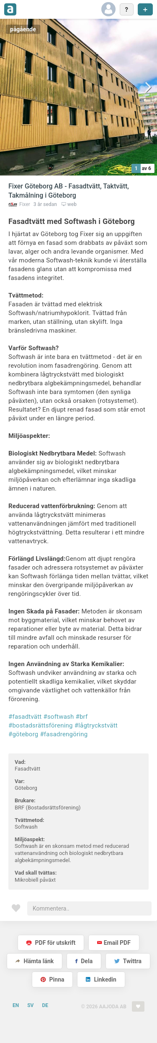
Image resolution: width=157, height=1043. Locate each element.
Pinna (52, 979)
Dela (84, 961)
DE (45, 1005)
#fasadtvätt (24, 716)
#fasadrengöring (64, 734)
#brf (82, 716)
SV (30, 1005)
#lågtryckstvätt (96, 725)
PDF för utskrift (50, 942)
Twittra (128, 961)
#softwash (58, 716)
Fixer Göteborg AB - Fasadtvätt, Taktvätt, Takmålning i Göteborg (68, 190)
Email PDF (114, 942)
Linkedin (101, 979)
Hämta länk (34, 961)
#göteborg (23, 734)
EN (16, 1005)
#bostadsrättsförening (40, 725)
